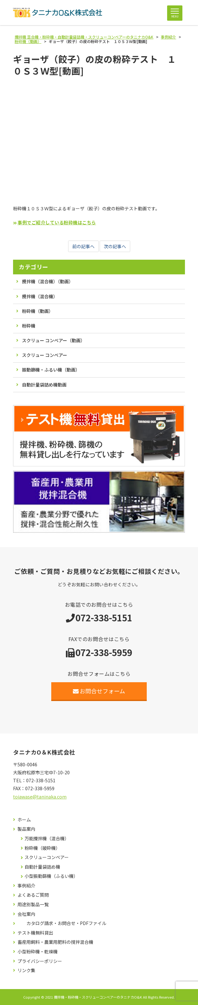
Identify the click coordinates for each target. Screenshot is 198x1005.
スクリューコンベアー (47, 857)
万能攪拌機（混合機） (47, 838)
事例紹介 (26, 886)
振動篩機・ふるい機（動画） (51, 369)
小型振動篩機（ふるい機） (51, 876)
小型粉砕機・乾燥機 (38, 952)
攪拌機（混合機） (40, 296)
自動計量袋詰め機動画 (44, 384)
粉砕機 (28, 325)
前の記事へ (83, 246)
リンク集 (26, 970)
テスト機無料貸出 (35, 933)
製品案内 (26, 829)
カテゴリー (33, 267)
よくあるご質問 (33, 895)
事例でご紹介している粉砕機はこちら (57, 222)
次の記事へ (115, 246)
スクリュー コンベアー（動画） (53, 340)
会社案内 (26, 914)
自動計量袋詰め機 (42, 867)
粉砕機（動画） (37, 311)
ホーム (24, 820)
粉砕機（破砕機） (42, 848)
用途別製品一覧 (33, 904)
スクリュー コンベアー (44, 355)
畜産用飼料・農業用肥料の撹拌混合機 (55, 942)
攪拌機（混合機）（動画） (47, 281)
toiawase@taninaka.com (40, 796)
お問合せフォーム (99, 691)
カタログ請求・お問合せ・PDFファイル (66, 923)
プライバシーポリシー (40, 961)
